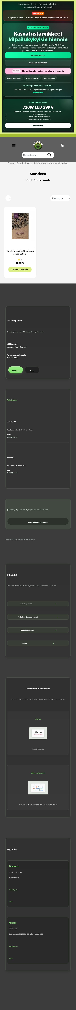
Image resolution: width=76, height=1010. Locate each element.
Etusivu (11, 163)
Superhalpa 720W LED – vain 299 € (38, 85)
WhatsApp (16, 371)
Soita (32, 371)
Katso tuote (38, 92)
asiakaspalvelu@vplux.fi (17, 347)
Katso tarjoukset (38, 55)
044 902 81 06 (12, 473)
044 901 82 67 (12, 358)
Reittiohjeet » (13, 890)
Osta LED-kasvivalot (38, 63)
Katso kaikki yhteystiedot (38, 522)
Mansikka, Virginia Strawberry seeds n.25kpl (20, 252)
